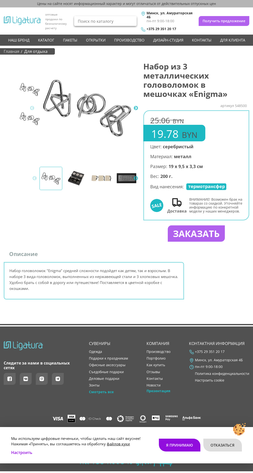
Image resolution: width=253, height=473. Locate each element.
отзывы (153, 373)
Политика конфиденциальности (222, 375)
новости (154, 387)
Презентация (158, 393)
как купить (156, 367)
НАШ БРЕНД (18, 40)
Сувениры (99, 345)
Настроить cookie (209, 382)
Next (135, 108)
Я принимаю (179, 442)
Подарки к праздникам (108, 360)
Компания (158, 345)
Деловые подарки (104, 380)
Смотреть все (101, 394)
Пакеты (70, 40)
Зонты (94, 387)
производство (129, 40)
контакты (201, 40)
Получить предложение (224, 21)
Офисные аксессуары (107, 367)
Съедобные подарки (106, 373)
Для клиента (232, 40)
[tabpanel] (87, 108)
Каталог (46, 40)
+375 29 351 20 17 (161, 29)
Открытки (95, 40)
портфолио (156, 360)
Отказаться (222, 442)
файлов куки (118, 441)
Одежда (95, 353)
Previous (32, 108)
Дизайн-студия (168, 40)
